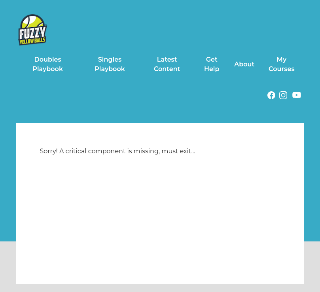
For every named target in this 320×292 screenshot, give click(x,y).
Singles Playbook (110, 64)
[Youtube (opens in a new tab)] (296, 96)
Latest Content (167, 64)
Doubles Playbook (47, 64)
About (244, 64)
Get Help (212, 64)
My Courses (282, 64)
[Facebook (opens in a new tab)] (271, 96)
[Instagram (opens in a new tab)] (283, 96)
